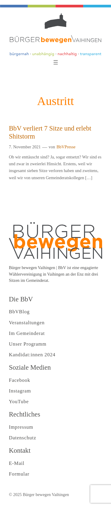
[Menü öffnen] (55, 62)
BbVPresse (66, 146)
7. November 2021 (25, 146)
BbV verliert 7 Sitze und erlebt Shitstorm (50, 132)
